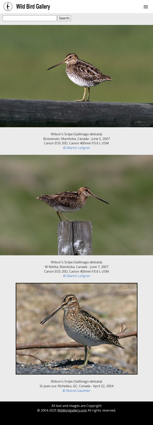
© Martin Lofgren (76, 148)
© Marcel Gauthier (76, 390)
